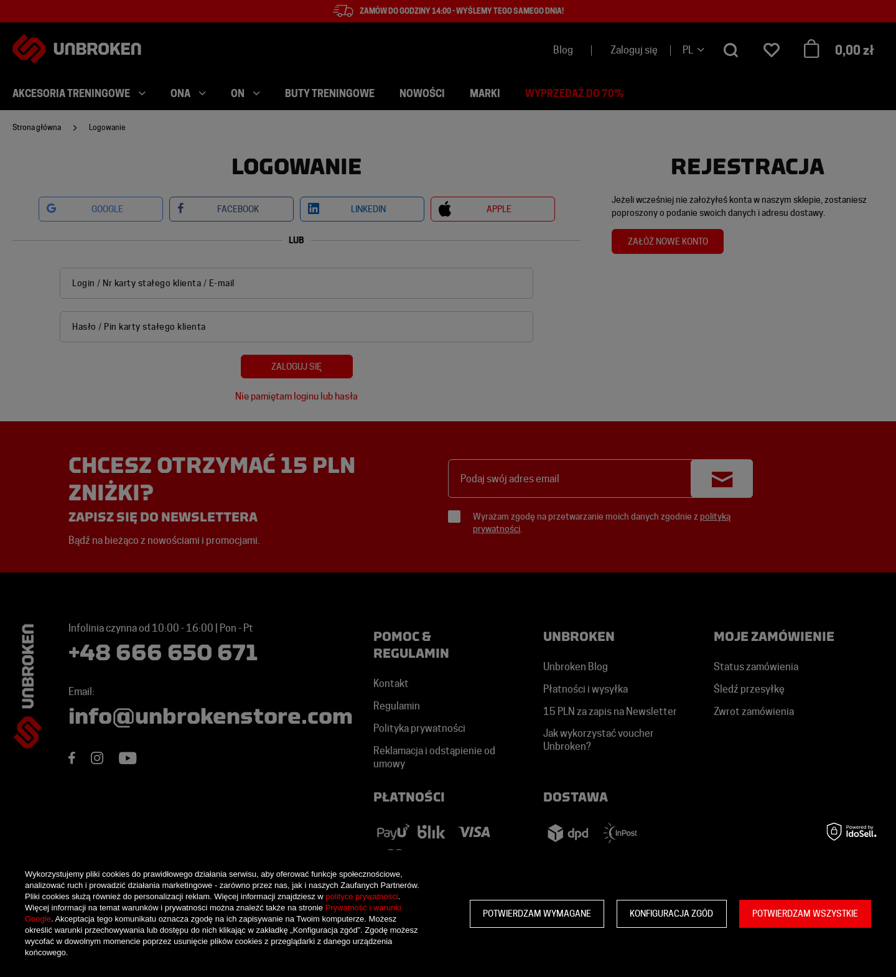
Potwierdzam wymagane (537, 914)
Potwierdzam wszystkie (805, 914)
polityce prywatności (361, 896)
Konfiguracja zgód (671, 914)
